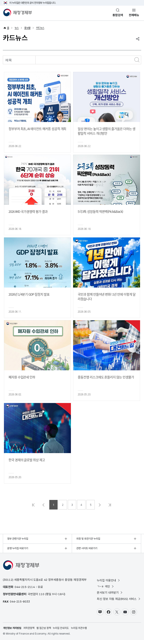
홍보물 (27, 27)
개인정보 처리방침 (12, 628)
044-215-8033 (20, 601)
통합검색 (118, 15)
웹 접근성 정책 (43, 628)
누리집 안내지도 (61, 628)
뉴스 (17, 27)
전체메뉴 (134, 15)
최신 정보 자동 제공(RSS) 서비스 (119, 599)
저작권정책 (28, 628)
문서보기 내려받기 (110, 592)
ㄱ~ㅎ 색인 (105, 586)
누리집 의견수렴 (79, 628)
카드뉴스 (40, 27)
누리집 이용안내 (108, 580)
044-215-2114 (25, 587)
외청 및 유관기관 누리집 (88, 538)
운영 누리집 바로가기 (17, 548)
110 (41, 594)
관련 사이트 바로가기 (86, 548)
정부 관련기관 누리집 (17, 538)
